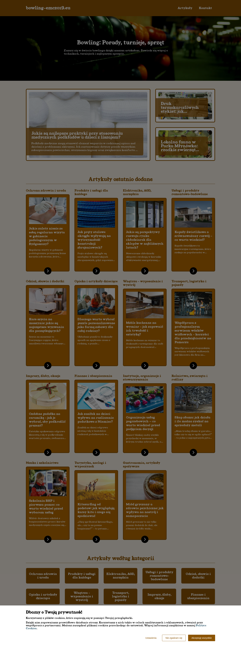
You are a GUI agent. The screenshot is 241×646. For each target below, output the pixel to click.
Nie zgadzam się (173, 638)
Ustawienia (150, 638)
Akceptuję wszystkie (202, 638)
